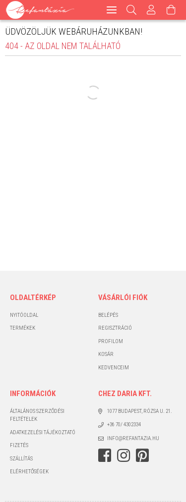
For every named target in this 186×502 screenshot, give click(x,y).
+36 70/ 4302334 (124, 424)
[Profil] (151, 10)
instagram (123, 455)
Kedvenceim (113, 367)
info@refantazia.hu (133, 438)
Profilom (110, 341)
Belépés (108, 315)
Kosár (106, 354)
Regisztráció (115, 328)
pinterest (142, 455)
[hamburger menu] (112, 10)
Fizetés (19, 445)
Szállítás (21, 458)
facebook (104, 455)
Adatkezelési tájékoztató (42, 432)
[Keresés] (132, 10)
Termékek (22, 328)
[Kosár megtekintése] (171, 10)
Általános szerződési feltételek (37, 415)
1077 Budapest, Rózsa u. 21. (139, 411)
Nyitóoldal (24, 315)
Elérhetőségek (29, 471)
